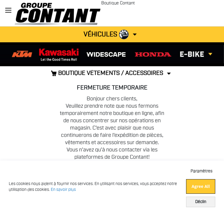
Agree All (201, 186)
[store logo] (57, 13)
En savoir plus (63, 190)
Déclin (200, 202)
